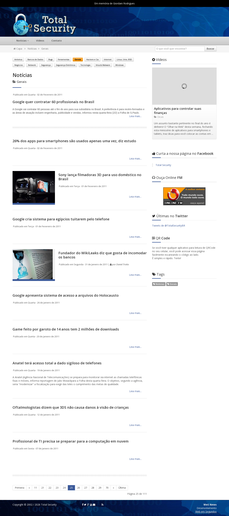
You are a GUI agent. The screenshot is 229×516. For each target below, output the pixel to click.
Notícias (22, 40)
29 (100, 487)
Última (122, 487)
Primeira (19, 487)
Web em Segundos (206, 511)
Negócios (18, 65)
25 (71, 487)
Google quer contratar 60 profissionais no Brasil (53, 101)
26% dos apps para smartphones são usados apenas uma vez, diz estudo (74, 141)
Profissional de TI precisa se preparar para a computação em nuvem (71, 441)
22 (49, 487)
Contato (56, 40)
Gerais (44, 48)
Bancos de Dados (35, 59)
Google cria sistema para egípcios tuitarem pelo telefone (61, 219)
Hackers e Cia (92, 59)
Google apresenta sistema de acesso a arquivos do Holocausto (66, 295)
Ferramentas (63, 59)
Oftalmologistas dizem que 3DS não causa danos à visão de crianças (71, 407)
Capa (17, 48)
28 (92, 487)
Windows (119, 65)
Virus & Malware (103, 65)
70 (107, 487)
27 (85, 487)
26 (78, 487)
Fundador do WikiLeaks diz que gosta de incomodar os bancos (102, 255)
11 (35, 487)
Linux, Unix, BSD (124, 59)
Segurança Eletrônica (65, 65)
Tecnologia (85, 65)
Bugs (50, 59)
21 (42, 487)
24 (64, 487)
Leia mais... (135, 116)
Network (32, 65)
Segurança (46, 65)
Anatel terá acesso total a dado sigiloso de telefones (57, 363)
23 (57, 487)
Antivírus (18, 59)
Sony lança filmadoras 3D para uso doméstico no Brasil (99, 176)
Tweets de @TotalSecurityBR (168, 225)
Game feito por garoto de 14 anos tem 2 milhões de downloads (66, 329)
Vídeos (40, 40)
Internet (107, 59)
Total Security (163, 165)
